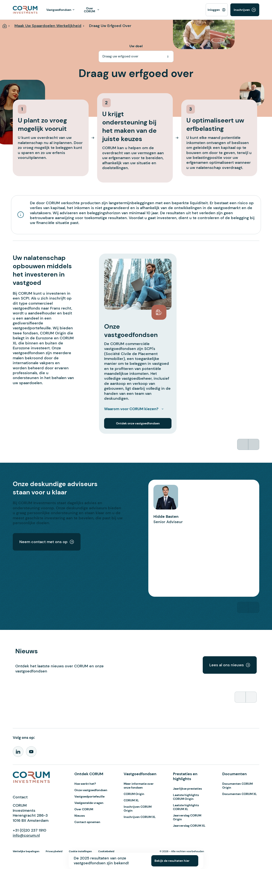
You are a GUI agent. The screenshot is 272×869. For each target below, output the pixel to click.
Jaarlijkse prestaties (187, 789)
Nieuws (79, 816)
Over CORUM (83, 809)
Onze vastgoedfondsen (90, 790)
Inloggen (214, 10)
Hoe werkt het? (85, 784)
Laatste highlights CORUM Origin (186, 797)
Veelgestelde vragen (88, 803)
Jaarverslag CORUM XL (189, 826)
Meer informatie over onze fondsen (139, 785)
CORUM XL (131, 800)
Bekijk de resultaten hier (172, 861)
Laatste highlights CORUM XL (186, 807)
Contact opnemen (87, 822)
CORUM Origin (134, 794)
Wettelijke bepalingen (26, 851)
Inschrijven (242, 10)
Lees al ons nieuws (229, 665)
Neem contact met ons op (46, 541)
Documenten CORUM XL (239, 794)
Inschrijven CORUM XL (140, 817)
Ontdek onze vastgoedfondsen (138, 423)
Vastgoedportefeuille (89, 796)
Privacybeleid (54, 851)
